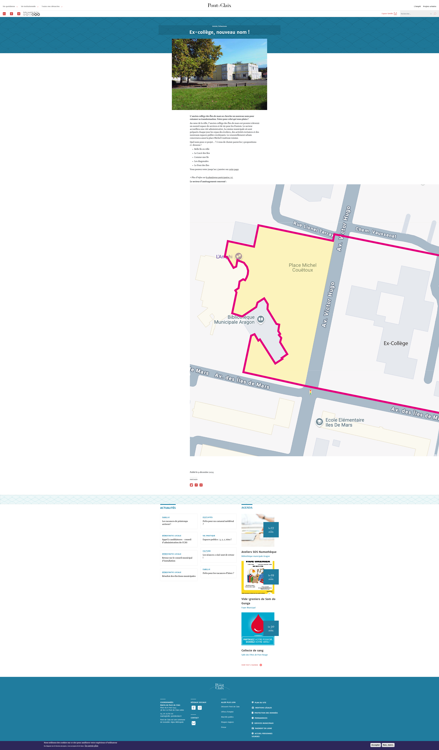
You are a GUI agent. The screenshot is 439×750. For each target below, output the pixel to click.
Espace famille (389, 13)
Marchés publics (227, 717)
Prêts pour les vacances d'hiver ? (218, 573)
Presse (223, 727)
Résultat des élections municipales (179, 576)
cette (231, 170)
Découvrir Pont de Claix (230, 707)
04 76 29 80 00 (166, 714)
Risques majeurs (227, 722)
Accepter (375, 745)
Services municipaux (263, 723)
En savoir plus (91, 746)
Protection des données (266, 713)
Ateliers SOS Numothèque (258, 552)
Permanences (261, 718)
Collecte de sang (252, 650)
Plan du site (260, 703)
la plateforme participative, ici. (219, 178)
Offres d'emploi (227, 712)
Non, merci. (388, 745)
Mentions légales (263, 708)
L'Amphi (417, 6)
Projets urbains (429, 6)
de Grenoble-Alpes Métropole (172, 722)
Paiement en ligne (263, 728)
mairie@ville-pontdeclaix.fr (171, 716)
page (236, 170)
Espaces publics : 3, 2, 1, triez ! (217, 540)
